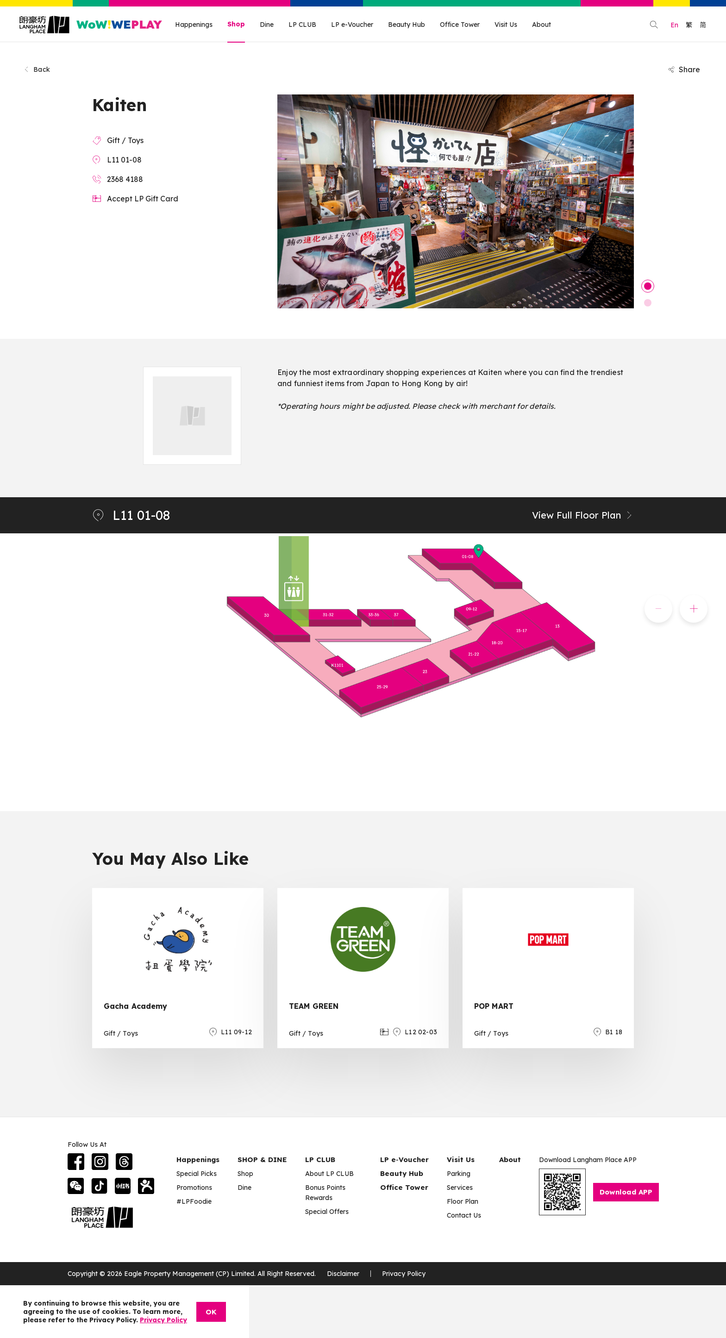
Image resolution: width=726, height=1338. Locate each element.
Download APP (626, 1192)
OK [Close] (211, 1311)
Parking (458, 1173)
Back (36, 69)
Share (684, 69)
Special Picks (196, 1173)
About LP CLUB (329, 1173)
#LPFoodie (194, 1201)
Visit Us (505, 24)
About (541, 24)
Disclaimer (343, 1273)
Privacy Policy (404, 1273)
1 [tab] (647, 286)
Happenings (194, 24)
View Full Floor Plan (583, 515)
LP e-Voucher (352, 24)
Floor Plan (462, 1201)
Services (460, 1187)
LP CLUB (302, 24)
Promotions (194, 1187)
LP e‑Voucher (404, 1159)
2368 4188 (125, 179)
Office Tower (460, 24)
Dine (267, 24)
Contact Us (464, 1215)
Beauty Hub (406, 24)
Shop (236, 24)
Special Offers (327, 1211)
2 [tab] (647, 302)
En (674, 25)
